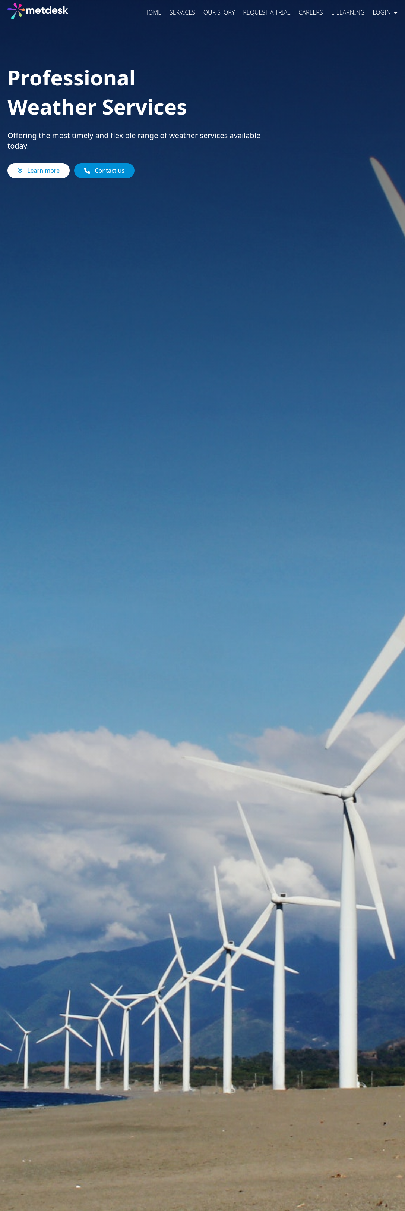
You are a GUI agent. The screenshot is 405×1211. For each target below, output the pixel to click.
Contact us (104, 170)
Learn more (39, 170)
